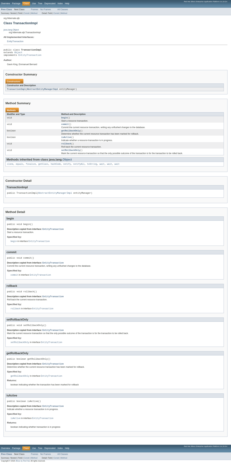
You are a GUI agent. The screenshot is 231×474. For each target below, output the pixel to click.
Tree (40, 3)
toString (92, 168)
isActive (66, 140)
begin (64, 119)
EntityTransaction (15, 41)
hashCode (56, 168)
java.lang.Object (11, 30)
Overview (5, 3)
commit (65, 126)
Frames (34, 9)
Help (67, 3)
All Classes (62, 9)
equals (19, 168)
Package (16, 3)
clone (10, 168)
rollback (66, 147)
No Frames (45, 9)
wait (102, 168)
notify (67, 168)
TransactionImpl (16, 90)
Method (34, 13)
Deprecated (50, 3)
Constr (26, 13)
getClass (43, 168)
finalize (31, 168)
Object (18, 53)
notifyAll (79, 168)
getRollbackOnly (70, 133)
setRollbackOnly (70, 154)
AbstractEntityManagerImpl (42, 90)
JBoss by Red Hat (22, 471)
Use (34, 3)
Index (60, 3)
